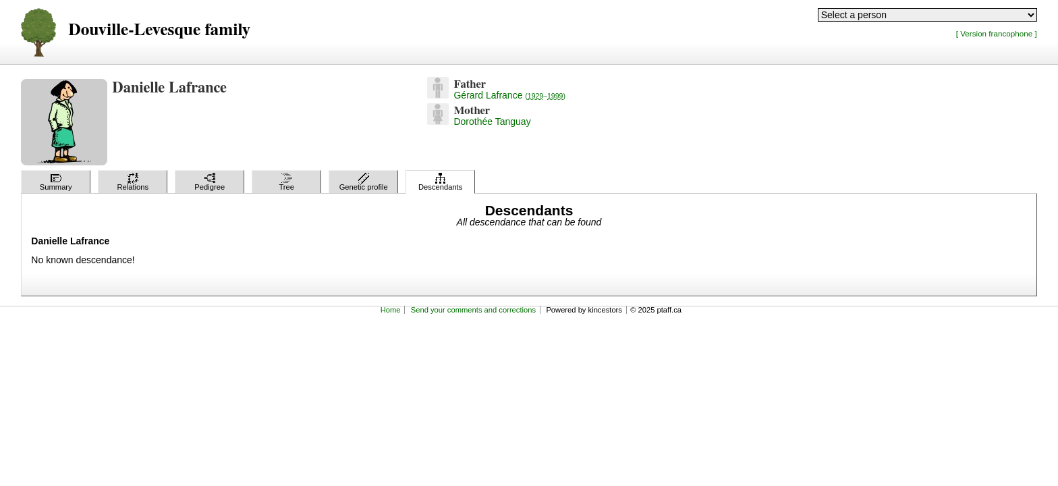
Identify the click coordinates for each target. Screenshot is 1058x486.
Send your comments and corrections (473, 310)
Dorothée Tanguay (491, 121)
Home (391, 310)
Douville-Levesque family (159, 30)
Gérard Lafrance (509, 95)
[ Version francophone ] (996, 33)
